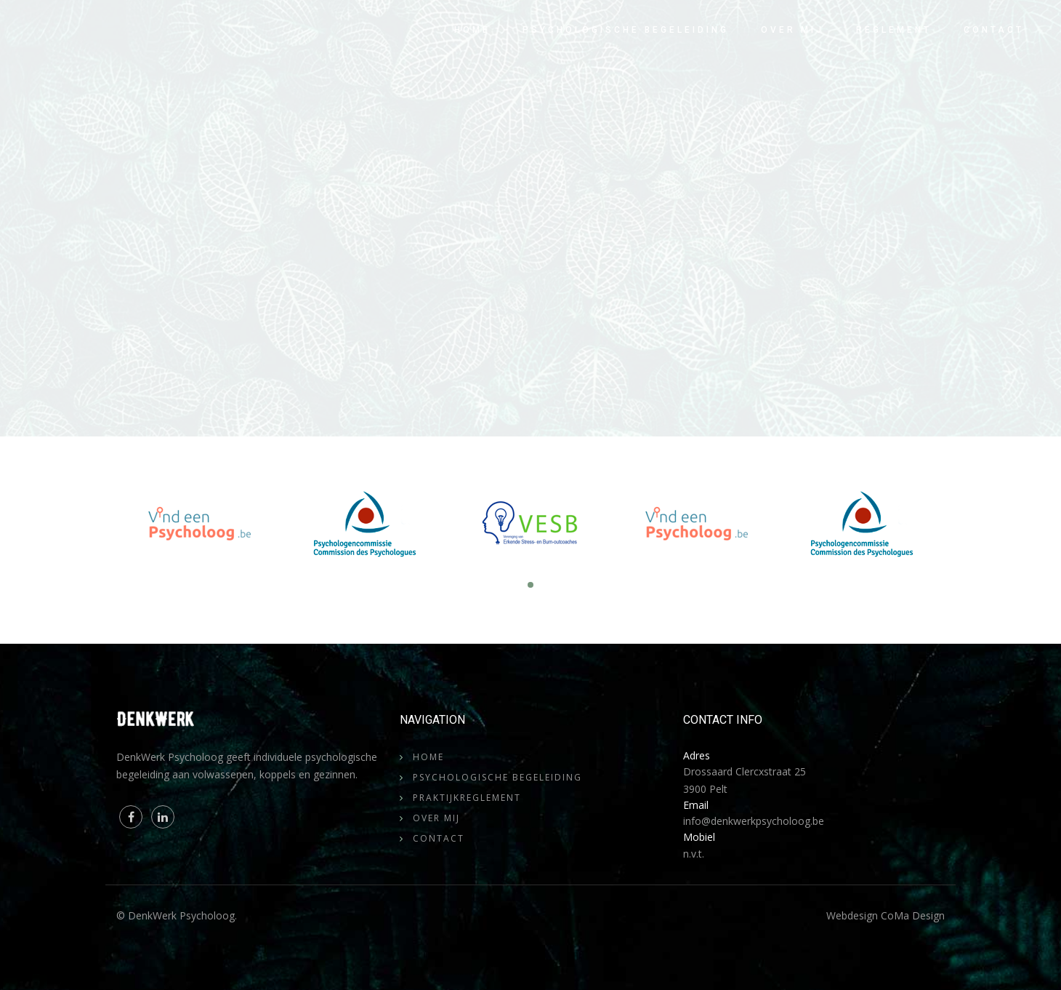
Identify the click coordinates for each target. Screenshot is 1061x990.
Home (472, 30)
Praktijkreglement (467, 797)
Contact (994, 30)
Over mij (792, 30)
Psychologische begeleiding (626, 30)
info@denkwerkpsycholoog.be (753, 821)
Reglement (894, 30)
